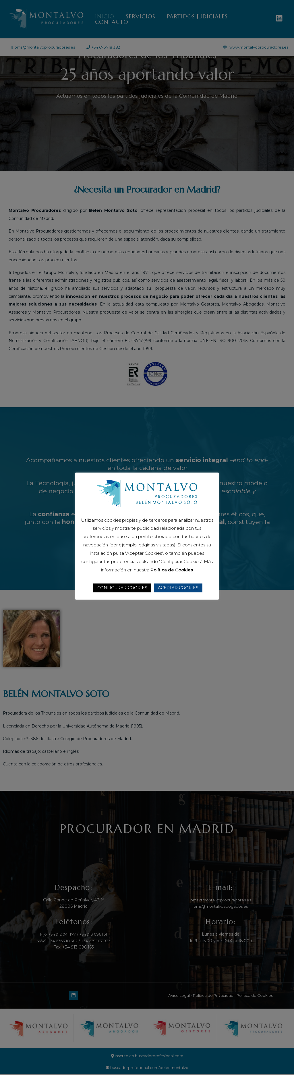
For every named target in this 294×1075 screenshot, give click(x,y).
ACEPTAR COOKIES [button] (178, 587)
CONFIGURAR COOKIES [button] (122, 587)
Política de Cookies (171, 570)
